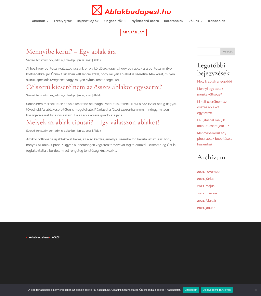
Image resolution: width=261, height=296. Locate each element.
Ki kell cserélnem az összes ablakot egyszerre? (212, 107)
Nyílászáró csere (145, 21)
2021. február (206, 200)
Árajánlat (133, 32)
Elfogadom (191, 289)
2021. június (205, 179)
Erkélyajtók (63, 21)
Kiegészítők (113, 21)
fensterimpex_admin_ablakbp (55, 60)
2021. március (207, 193)
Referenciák (173, 21)
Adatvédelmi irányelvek (217, 289)
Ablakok (38, 21)
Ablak (97, 60)
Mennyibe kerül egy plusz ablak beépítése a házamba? (214, 138)
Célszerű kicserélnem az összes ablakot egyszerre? (94, 87)
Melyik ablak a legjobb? (214, 81)
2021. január (206, 208)
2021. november (209, 172)
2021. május (206, 186)
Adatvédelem (39, 237)
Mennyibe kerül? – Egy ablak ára (71, 51)
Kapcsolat (216, 21)
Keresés (228, 51)
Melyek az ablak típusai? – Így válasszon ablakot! (93, 122)
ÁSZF (56, 237)
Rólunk (194, 21)
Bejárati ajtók (87, 21)
